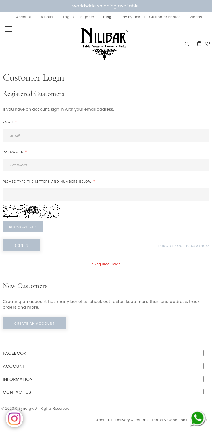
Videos (196, 16)
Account (23, 16)
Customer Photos (164, 16)
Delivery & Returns (132, 419)
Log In (68, 16)
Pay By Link (130, 16)
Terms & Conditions (169, 419)
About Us (104, 419)
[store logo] (92, 43)
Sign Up (87, 16)
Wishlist (47, 16)
